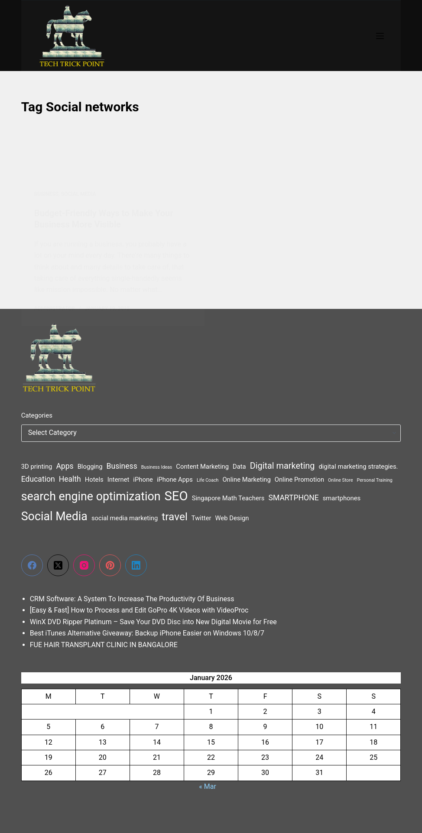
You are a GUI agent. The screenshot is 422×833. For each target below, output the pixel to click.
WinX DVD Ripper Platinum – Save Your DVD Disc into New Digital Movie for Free (153, 622)
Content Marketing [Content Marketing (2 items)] (202, 466)
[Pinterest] (110, 565)
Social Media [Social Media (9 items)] (54, 516)
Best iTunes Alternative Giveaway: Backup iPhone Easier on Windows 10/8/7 (147, 633)
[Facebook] (32, 565)
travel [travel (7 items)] (175, 516)
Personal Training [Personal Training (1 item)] (375, 480)
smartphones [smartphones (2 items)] (341, 498)
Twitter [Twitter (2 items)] (201, 518)
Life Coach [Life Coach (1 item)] (207, 480)
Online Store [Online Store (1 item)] (340, 480)
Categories (36, 415)
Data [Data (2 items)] (239, 466)
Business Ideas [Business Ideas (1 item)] (156, 467)
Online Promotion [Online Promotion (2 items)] (299, 479)
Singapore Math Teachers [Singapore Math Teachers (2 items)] (228, 498)
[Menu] (380, 36)
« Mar (207, 786)
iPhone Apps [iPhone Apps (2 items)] (175, 479)
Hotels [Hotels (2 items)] (94, 479)
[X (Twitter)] (58, 565)
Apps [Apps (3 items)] (64, 466)
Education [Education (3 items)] (38, 479)
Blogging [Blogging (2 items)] (90, 466)
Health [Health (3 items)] (70, 479)
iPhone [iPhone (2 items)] (143, 479)
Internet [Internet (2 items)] (118, 479)
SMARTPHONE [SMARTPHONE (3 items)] (293, 497)
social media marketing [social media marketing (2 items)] (124, 518)
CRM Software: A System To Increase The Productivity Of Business (132, 599)
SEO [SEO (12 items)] (176, 496)
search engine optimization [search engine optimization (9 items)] (91, 496)
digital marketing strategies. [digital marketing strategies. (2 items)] (358, 466)
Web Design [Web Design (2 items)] (232, 518)
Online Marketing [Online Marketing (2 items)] (246, 479)
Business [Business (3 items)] (122, 466)
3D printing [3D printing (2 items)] (36, 466)
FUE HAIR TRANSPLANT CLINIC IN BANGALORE (104, 645)
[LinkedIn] (136, 565)
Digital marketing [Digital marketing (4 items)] (282, 466)
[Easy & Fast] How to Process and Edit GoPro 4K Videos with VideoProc (139, 610)
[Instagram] (84, 565)
